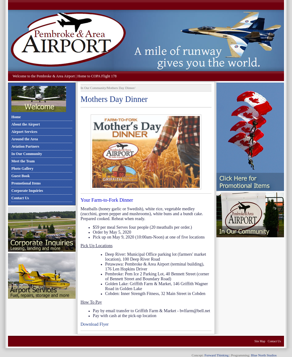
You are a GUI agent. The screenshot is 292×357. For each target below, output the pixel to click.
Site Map (260, 341)
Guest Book (20, 176)
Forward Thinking (216, 355)
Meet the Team (23, 161)
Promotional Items (26, 183)
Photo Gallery (22, 168)
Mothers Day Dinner (120, 88)
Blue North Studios (264, 355)
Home (16, 117)
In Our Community (26, 154)
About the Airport (25, 124)
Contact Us (20, 198)
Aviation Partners (25, 146)
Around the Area (24, 139)
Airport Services (24, 132)
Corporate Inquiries (27, 190)
